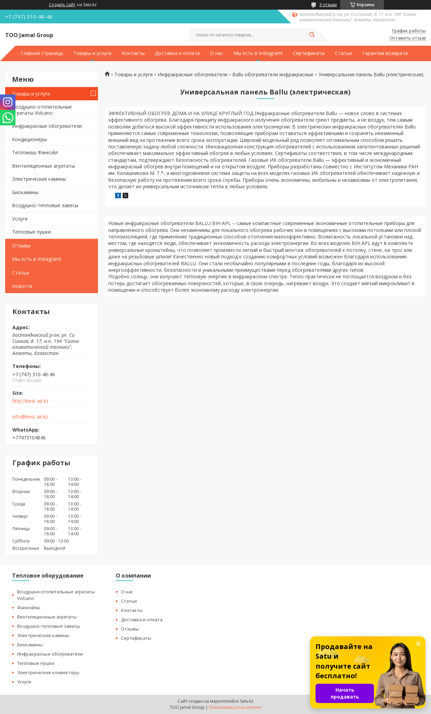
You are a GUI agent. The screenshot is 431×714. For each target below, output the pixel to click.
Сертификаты (309, 53)
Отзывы (21, 245)
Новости (22, 286)
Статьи (343, 53)
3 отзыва (328, 5)
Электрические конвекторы (48, 672)
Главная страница (42, 53)
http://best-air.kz (30, 401)
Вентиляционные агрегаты (43, 166)
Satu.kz (246, 701)
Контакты (133, 53)
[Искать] (312, 35)
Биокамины (25, 192)
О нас (216, 53)
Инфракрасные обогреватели (47, 126)
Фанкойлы (28, 607)
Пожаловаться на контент (235, 707)
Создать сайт (62, 4)
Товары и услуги (92, 53)
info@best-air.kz (30, 417)
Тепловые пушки (31, 231)
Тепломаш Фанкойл (35, 152)
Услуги (19, 218)
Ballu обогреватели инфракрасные (272, 74)
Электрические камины (39, 179)
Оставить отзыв (408, 38)
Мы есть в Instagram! (258, 53)
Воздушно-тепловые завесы (45, 205)
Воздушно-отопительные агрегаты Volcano (42, 109)
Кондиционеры (29, 139)
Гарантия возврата (385, 53)
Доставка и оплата (177, 53)
